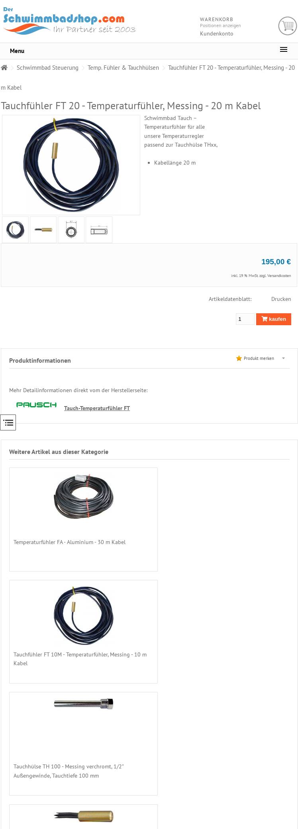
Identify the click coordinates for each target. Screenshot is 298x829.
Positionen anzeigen (220, 25)
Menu (17, 51)
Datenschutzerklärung (277, 766)
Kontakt (264, 787)
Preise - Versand (271, 730)
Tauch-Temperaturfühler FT (97, 407)
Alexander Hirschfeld (195, 825)
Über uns (265, 723)
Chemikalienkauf (272, 751)
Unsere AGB (268, 759)
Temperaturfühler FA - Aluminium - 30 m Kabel (69, 542)
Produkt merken (259, 358)
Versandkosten (279, 275)
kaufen (273, 319)
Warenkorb (288, 26)
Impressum (267, 795)
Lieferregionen (271, 744)
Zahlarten (265, 737)
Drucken (281, 299)
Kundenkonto (216, 33)
